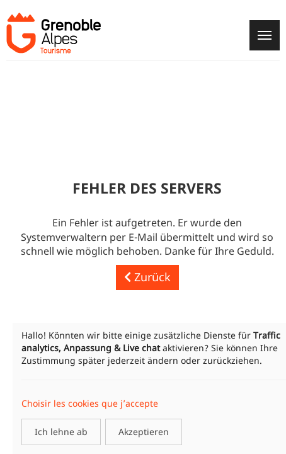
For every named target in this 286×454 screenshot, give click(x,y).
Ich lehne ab (61, 432)
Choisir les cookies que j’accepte (89, 403)
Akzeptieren (143, 432)
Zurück (147, 276)
